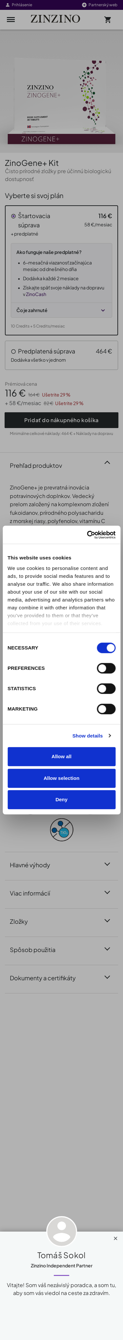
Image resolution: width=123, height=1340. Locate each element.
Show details (87, 735)
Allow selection (61, 778)
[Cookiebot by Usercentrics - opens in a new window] (87, 535)
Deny (61, 799)
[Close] (115, 1237)
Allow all (61, 756)
